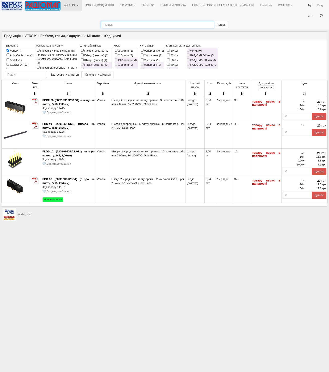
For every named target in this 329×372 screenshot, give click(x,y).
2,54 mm (124, 55)
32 (172, 55)
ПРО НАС (148, 5)
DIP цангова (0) (126, 60)
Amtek (14, 60)
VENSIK (30, 36)
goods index (24, 214)
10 (172, 50)
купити (319, 116)
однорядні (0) (151, 64)
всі (266, 87)
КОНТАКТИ (285, 5)
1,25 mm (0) (124, 64)
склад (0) (194, 50)
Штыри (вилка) (94, 60)
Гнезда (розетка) (95, 50)
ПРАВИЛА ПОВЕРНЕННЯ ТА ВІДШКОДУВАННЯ (223, 5)
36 (172, 60)
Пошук (220, 24)
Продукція (12, 36)
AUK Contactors (20, 55)
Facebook (266, 5)
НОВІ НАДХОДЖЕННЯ (99, 5)
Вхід (320, 5)
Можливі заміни (53, 199)
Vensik (14, 50)
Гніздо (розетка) (94, 55)
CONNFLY (17, 64)
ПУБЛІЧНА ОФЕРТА (173, 5)
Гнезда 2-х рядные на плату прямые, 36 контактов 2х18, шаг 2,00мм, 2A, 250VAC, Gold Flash (57, 57)
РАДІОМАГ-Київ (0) (201, 55)
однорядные (152, 50)
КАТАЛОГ (71, 5)
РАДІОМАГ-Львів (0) (201, 60)
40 (172, 64)
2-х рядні (150, 60)
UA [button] (310, 15)
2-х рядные (151, 55)
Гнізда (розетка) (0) (94, 64)
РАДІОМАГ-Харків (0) (202, 64)
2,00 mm (124, 50)
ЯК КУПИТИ (128, 5)
